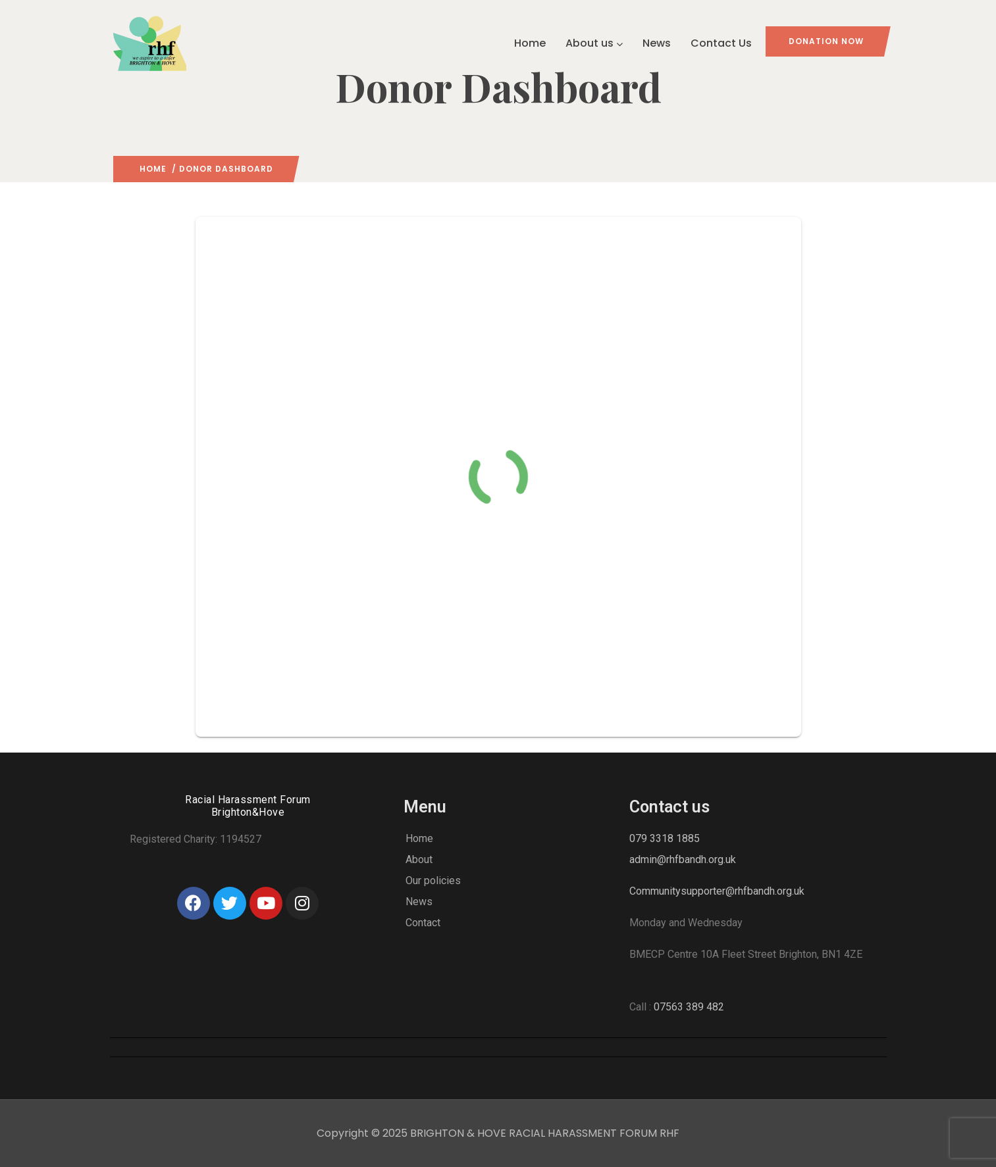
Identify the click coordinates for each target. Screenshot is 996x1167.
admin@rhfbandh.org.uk (682, 859)
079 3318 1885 (664, 838)
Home (530, 43)
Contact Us (721, 43)
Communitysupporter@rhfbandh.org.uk (716, 891)
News (656, 43)
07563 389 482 (689, 1007)
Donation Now (826, 41)
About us (594, 43)
